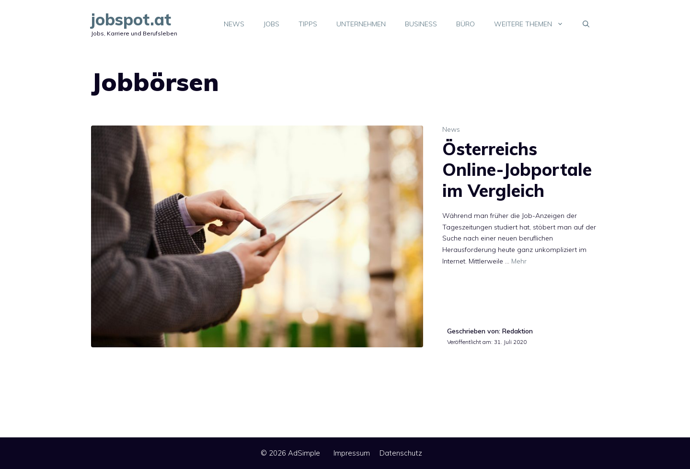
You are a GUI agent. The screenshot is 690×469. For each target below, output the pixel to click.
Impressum (352, 453)
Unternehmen (361, 24)
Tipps (308, 24)
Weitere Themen (533, 24)
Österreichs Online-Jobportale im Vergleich (517, 169)
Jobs (271, 24)
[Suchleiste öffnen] (586, 24)
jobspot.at (131, 19)
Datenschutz (401, 453)
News (234, 24)
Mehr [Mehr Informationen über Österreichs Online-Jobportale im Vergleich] (519, 261)
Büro (465, 24)
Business (421, 24)
